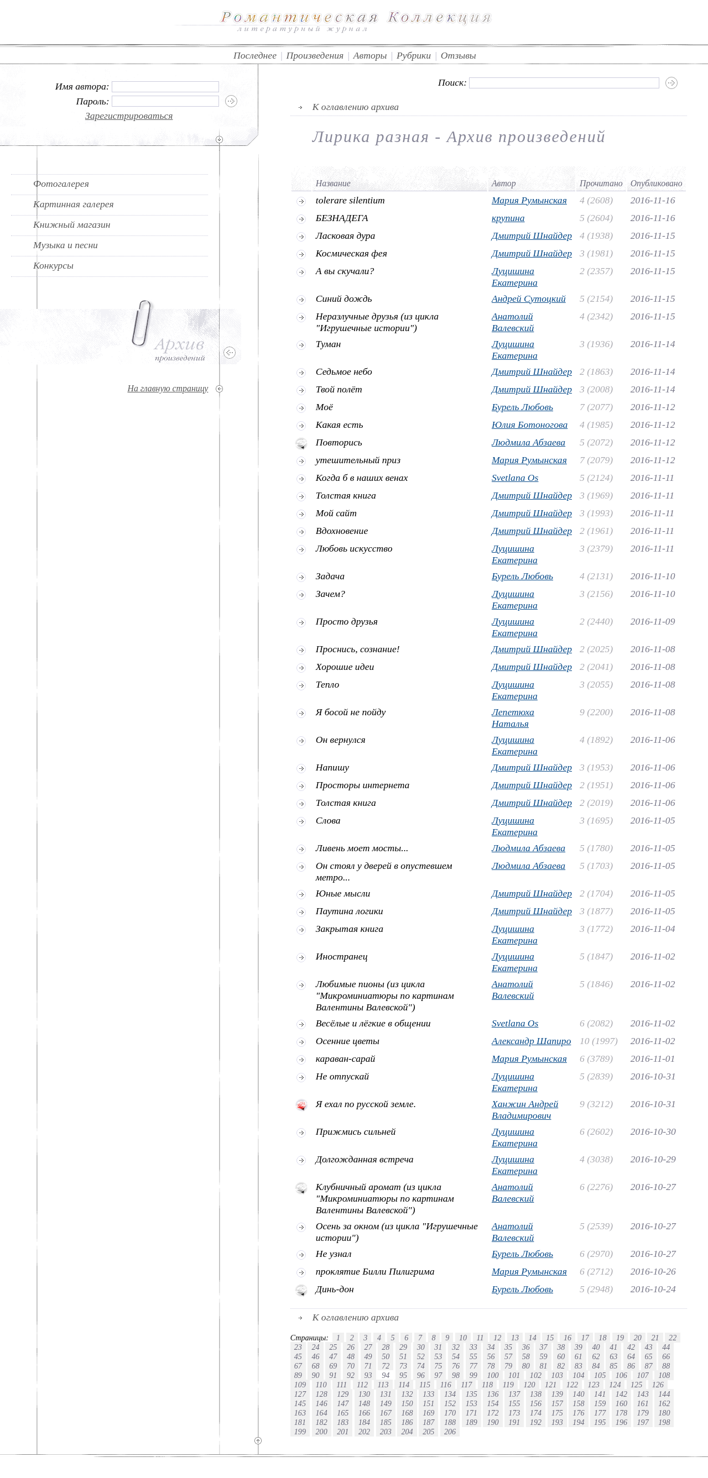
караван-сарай (346, 1058)
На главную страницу (167, 388)
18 (602, 1337)
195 (600, 1422)
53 (438, 1356)
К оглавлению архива (356, 106)
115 (424, 1384)
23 (298, 1347)
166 (364, 1412)
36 (526, 1347)
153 (471, 1403)
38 (561, 1347)
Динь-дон (335, 1288)
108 (664, 1375)
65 (649, 1356)
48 (350, 1356)
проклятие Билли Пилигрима (375, 1271)
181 (300, 1422)
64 (631, 1356)
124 (614, 1384)
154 (492, 1403)
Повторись (339, 442)
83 (578, 1365)
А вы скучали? (345, 270)
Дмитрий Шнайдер (532, 235)
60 (561, 1356)
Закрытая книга (349, 928)
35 (508, 1347)
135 (471, 1394)
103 (557, 1375)
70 (350, 1365)
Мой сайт (336, 512)
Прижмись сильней (356, 1131)
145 (300, 1403)
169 (428, 1412)
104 (578, 1375)
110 (321, 1384)
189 (471, 1422)
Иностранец (342, 956)
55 (473, 1356)
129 (342, 1394)
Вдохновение (342, 530)
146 (321, 1403)
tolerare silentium (350, 200)
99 (473, 1375)
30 (421, 1347)
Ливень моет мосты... (362, 847)
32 (456, 1347)
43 (649, 1347)
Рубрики (414, 55)
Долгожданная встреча (365, 1159)
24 (315, 1347)
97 (438, 1375)
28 (385, 1347)
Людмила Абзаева (528, 442)
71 (368, 1365)
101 (514, 1375)
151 (428, 1403)
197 (643, 1422)
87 (649, 1365)
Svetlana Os (515, 477)
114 (403, 1384)
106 (621, 1375)
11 (480, 1337)
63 (613, 1356)
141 (600, 1394)
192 (535, 1422)
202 (364, 1431)
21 (655, 1337)
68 (315, 1365)
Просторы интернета (363, 784)
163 (300, 1412)
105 (600, 1375)
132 (407, 1394)
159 (600, 1403)
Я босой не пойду (351, 711)
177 (600, 1412)
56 (490, 1356)
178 (621, 1412)
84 (595, 1365)
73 (403, 1365)
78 (490, 1365)
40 (595, 1347)
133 (428, 1394)
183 (342, 1422)
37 (543, 1347)
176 (578, 1412)
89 (298, 1375)
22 (672, 1337)
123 (593, 1384)
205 (428, 1431)
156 (535, 1403)
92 (350, 1375)
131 (385, 1394)
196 (621, 1422)
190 (492, 1422)
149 (385, 1403)
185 (385, 1422)
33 (473, 1347)
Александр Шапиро (531, 1040)
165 (342, 1412)
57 (508, 1356)
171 (471, 1412)
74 (421, 1365)
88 (666, 1365)
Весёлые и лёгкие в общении (373, 1023)
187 (428, 1422)
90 (315, 1375)
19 (620, 1337)
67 (298, 1365)
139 (557, 1394)
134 (450, 1394)
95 (403, 1375)
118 (487, 1384)
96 (421, 1375)
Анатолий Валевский (513, 322)
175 (557, 1412)
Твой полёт (339, 389)
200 (321, 1431)
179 (643, 1412)
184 (364, 1422)
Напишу (332, 767)
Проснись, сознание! (358, 648)
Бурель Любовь (522, 406)
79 (508, 1365)
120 (529, 1384)
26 (350, 1347)
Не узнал (334, 1253)
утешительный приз (358, 459)
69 (333, 1365)
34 (490, 1347)
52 (421, 1356)
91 (333, 1375)
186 (407, 1422)
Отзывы (458, 55)
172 (492, 1412)
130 (364, 1394)
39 (578, 1347)
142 (621, 1394)
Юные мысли (343, 893)
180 (664, 1412)
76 (456, 1365)
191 (514, 1422)
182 (321, 1422)
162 (664, 1403)
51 (403, 1356)
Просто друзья (347, 621)
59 (543, 1356)
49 (368, 1356)
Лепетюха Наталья (513, 717)
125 (636, 1384)
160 (621, 1403)
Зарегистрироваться (129, 115)
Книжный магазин (72, 224)
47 (333, 1356)
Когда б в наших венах (362, 477)
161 (643, 1403)
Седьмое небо (344, 371)
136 (492, 1394)
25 (333, 1347)
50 (385, 1356)
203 (385, 1431)
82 (561, 1365)
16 (567, 1337)
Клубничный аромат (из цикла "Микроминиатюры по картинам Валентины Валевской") (385, 1198)
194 (578, 1422)
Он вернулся (341, 739)
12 (497, 1337)
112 (362, 1384)
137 (514, 1394)
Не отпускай (342, 1076)
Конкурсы (53, 265)
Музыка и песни (65, 244)
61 (578, 1356)
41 (613, 1347)
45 (298, 1356)
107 (642, 1375)
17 (585, 1337)
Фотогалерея (61, 183)
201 (342, 1431)
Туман (328, 343)
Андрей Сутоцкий (529, 298)
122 (572, 1384)
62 (595, 1356)
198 (664, 1422)
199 (300, 1431)
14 (532, 1337)
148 (364, 1403)
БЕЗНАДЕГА (342, 217)
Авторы (370, 55)
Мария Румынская (529, 200)
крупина (508, 217)
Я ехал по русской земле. (366, 1103)
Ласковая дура (346, 235)
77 (473, 1365)
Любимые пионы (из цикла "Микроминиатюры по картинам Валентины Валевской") (385, 995)
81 (543, 1365)
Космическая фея (351, 253)
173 (514, 1412)
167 (385, 1412)
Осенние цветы (347, 1040)
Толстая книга (346, 495)
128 (321, 1394)
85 (613, 1365)
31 (438, 1347)
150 (407, 1403)
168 (407, 1412)
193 (557, 1422)
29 (403, 1347)
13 (515, 1337)
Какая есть (339, 424)
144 (664, 1394)
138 (535, 1394)
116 (445, 1384)
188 (450, 1422)
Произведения (315, 55)
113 (383, 1384)
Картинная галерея (73, 203)
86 (631, 1365)
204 (407, 1431)
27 (368, 1347)
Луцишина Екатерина (515, 276)
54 (456, 1356)
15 (550, 1337)
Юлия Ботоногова (530, 424)
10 (463, 1337)
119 (508, 1384)
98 (456, 1375)
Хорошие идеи (345, 666)
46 (315, 1356)
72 (385, 1365)
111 (341, 1384)
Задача (330, 575)
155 (514, 1403)
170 (450, 1412)
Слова (328, 820)
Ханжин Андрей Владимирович (525, 1109)
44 (666, 1347)
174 (535, 1412)
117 (466, 1384)
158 (578, 1403)
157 (557, 1403)
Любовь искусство (354, 548)
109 (300, 1384)
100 (492, 1375)
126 (658, 1384)
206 (450, 1431)
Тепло (327, 684)
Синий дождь (344, 298)
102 (535, 1375)
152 (450, 1403)
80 (526, 1365)
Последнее (255, 55)
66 (666, 1356)
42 (631, 1347)
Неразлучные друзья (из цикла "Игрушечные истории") (377, 322)
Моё (324, 406)
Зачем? (330, 593)
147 (342, 1403)
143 (643, 1394)
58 (526, 1356)
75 (438, 1365)
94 (385, 1375)
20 (637, 1337)
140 (578, 1394)
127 (300, 1394)
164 (321, 1412)
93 (368, 1375)
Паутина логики (349, 910)
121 (550, 1384)
